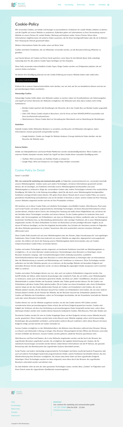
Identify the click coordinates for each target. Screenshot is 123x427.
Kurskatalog (69, 5)
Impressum (15, 416)
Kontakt (92, 5)
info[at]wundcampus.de (62, 410)
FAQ (59, 5)
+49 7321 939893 (60, 407)
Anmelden (104, 4)
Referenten (81, 5)
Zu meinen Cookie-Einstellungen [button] (26, 80)
